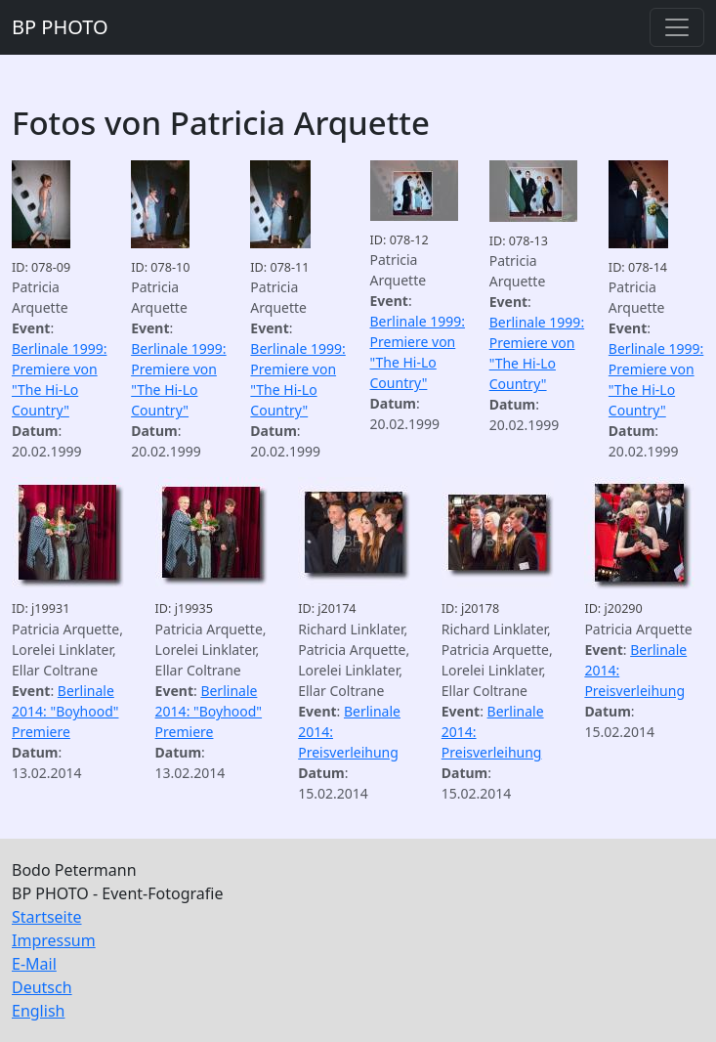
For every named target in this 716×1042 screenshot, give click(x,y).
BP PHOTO (60, 27)
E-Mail (34, 964)
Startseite (47, 917)
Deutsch (42, 987)
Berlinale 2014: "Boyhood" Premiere (65, 711)
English (38, 1010)
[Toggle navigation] (677, 27)
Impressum (54, 940)
